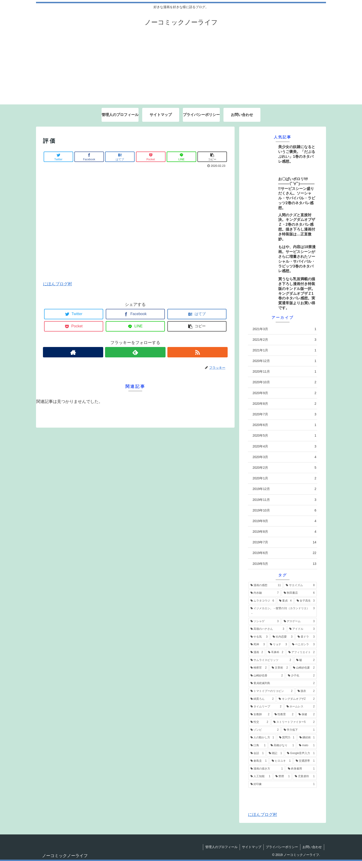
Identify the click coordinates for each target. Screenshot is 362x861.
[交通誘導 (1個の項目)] (305, 761)
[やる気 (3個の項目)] (259, 636)
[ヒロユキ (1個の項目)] (281, 761)
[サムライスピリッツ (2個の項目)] (270, 660)
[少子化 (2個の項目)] (301, 675)
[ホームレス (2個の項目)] (300, 706)
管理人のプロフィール (220, 847)
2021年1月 (284, 350)
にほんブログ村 (57, 284)
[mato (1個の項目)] (307, 745)
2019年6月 (284, 553)
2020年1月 (284, 478)
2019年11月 (284, 500)
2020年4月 (284, 446)
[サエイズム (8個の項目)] (300, 585)
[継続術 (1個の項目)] (307, 737)
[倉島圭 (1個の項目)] (258, 761)
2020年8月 (284, 404)
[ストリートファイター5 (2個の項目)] (294, 722)
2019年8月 (284, 532)
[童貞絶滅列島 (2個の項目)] (282, 683)
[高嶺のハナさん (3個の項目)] (267, 629)
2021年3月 (284, 329)
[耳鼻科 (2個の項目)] (275, 652)
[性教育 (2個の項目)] (284, 714)
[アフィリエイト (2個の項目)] (301, 652)
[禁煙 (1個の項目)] (282, 776)
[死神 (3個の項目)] (257, 644)
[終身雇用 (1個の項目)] (301, 768)
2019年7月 (284, 542)
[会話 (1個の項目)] (257, 753)
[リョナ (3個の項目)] (278, 644)
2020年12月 (284, 361)
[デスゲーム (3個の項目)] (299, 621)
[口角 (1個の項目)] (258, 745)
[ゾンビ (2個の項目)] (264, 730)
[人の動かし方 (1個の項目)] (262, 737)
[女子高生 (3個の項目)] (306, 600)
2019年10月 (284, 510)
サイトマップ (250, 847)
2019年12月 (284, 489)
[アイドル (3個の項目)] (302, 629)
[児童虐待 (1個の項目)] (305, 776)
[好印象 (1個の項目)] (282, 784)
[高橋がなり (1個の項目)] (282, 745)
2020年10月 (284, 382)
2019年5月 (284, 564)
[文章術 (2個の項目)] (280, 667)
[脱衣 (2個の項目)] (306, 691)
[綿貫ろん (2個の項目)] (262, 699)
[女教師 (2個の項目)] (260, 714)
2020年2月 (284, 468)
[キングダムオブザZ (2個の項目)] (297, 699)
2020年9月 (284, 393)
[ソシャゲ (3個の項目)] (264, 621)
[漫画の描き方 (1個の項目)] (266, 768)
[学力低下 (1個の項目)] (299, 730)
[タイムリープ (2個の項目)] (266, 706)
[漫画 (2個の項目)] (256, 652)
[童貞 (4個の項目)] (285, 600)
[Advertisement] (181, 69)
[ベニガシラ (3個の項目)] (303, 644)
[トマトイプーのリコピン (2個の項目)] (271, 691)
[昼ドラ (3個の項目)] (306, 636)
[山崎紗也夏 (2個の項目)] (304, 667)
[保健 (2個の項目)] (306, 714)
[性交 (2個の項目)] (259, 722)
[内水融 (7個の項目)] (264, 593)
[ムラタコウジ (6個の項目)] (262, 600)
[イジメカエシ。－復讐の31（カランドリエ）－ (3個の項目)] (282, 611)
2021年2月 (284, 340)
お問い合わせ (312, 847)
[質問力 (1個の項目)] (286, 737)
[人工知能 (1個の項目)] (260, 776)
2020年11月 (284, 371)
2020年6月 (284, 425)
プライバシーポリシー (281, 847)
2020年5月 (284, 435)
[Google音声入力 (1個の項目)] (301, 753)
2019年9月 (284, 521)
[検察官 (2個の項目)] (258, 667)
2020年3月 (284, 457)
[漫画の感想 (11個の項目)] (265, 585)
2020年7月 (284, 414)
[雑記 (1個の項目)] (275, 753)
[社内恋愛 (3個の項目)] (283, 636)
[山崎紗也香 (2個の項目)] (266, 675)
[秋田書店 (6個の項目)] (299, 593)
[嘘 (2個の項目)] (305, 660)
